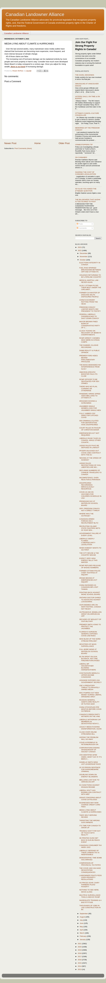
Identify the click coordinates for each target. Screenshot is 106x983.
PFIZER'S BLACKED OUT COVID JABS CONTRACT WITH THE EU (90, 453)
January (83, 939)
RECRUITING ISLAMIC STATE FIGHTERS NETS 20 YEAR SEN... (89, 528)
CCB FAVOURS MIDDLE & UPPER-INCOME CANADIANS (89, 675)
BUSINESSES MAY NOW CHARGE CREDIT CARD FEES (89, 805)
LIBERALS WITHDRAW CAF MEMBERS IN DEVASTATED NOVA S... (90, 721)
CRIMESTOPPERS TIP (84, 145)
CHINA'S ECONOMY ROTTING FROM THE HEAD (88, 302)
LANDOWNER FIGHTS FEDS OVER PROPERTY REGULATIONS (90, 877)
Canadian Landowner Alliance (35, 14)
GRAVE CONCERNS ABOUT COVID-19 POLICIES (90, 798)
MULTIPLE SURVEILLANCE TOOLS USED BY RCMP (89, 896)
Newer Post (10, 143)
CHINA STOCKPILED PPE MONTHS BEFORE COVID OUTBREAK (90, 709)
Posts (80, 224)
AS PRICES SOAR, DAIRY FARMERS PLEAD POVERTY (89, 885)
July (81, 920)
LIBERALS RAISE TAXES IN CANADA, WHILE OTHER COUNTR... (90, 440)
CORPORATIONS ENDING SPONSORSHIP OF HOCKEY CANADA (89, 750)
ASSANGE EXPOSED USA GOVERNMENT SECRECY (90, 681)
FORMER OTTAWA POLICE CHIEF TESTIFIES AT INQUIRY (89, 573)
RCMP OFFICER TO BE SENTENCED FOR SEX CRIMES (89, 381)
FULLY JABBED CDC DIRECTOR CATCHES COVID (88, 415)
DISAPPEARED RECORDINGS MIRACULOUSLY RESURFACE (86, 486)
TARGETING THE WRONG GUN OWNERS (89, 821)
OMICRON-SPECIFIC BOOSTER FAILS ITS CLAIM (88, 374)
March (82, 933)
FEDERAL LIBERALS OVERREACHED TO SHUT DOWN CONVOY (89, 316)
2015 (80, 963)
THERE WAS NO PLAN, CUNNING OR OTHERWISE (88, 388)
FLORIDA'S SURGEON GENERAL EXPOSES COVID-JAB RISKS (88, 634)
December (84, 253)
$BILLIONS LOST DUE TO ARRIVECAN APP (89, 781)
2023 (80, 247)
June (82, 923)
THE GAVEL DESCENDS (84, 75)
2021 (80, 944)
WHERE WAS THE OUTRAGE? (86, 515)
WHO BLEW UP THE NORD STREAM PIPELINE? (89, 640)
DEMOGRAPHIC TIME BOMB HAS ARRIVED (90, 859)
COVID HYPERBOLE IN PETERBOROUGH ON (88, 743)
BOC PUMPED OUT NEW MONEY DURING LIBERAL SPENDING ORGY (90, 695)
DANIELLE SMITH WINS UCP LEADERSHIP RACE (90, 763)
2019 (80, 950)
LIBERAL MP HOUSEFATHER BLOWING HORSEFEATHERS (87, 667)
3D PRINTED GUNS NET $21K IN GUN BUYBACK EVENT (89, 840)
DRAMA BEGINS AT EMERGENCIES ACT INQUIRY (88, 580)
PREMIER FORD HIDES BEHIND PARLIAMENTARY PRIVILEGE (88, 359)
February (83, 936)
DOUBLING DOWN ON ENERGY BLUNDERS (88, 775)
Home (37, 143)
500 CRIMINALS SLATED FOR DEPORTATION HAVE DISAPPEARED (88, 423)
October (83, 260)
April (82, 930)
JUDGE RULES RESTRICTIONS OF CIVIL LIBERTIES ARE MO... (90, 465)
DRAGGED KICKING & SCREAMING (88, 402)
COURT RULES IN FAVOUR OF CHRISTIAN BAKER (90, 429)
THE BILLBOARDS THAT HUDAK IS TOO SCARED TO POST (87, 200)
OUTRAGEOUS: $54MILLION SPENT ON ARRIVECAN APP (90, 614)
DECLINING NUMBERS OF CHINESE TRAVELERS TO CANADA (90, 472)
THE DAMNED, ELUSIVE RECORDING (88, 346)
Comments (82, 228)
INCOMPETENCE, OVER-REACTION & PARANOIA (89, 479)
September (84, 913)
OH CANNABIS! (81, 157)
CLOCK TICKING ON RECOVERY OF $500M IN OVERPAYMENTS (90, 333)
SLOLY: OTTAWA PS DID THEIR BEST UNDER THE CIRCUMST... (90, 287)
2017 (80, 956)
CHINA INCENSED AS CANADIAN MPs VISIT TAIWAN (88, 587)
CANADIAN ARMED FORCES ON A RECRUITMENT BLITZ (88, 521)
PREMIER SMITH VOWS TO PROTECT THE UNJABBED (90, 626)
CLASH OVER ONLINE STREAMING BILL (88, 733)
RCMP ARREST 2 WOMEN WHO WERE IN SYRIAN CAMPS (89, 340)
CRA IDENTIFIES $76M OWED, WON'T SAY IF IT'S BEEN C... (90, 757)
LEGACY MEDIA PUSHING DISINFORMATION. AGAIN (90, 728)
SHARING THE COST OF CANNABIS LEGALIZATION (85, 173)
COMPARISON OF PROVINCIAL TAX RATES (90, 864)
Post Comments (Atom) (23, 148)
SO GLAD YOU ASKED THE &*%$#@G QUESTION (85, 190)
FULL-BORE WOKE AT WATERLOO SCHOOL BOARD (88, 651)
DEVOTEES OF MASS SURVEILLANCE (87, 645)
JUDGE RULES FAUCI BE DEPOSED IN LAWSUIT (89, 446)
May (81, 927)
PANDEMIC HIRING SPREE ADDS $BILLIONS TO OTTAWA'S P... (89, 396)
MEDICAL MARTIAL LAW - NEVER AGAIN (89, 281)
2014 (80, 966)
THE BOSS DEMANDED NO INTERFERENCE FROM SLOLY (90, 367)
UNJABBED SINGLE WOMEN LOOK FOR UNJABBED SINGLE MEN (90, 408)
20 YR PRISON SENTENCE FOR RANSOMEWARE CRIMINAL (89, 769)
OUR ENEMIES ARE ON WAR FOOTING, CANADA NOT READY (90, 607)
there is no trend (17, 67)
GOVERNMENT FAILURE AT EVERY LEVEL (90, 534)
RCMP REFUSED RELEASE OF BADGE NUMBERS (90, 566)
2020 (80, 947)
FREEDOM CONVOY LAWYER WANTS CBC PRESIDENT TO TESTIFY (90, 309)
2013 (80, 969)
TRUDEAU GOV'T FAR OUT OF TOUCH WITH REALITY (90, 833)
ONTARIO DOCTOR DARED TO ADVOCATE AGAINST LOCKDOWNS (90, 599)
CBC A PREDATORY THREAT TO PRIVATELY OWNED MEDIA (89, 687)
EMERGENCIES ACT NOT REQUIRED (89, 434)
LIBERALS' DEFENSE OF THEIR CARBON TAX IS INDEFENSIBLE (89, 852)
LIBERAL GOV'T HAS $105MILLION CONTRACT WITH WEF (90, 792)
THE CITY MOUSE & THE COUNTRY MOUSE (89, 554)
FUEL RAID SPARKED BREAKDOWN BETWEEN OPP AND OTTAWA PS (90, 270)
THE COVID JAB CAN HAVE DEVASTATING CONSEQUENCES (90, 870)
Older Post (64, 143)
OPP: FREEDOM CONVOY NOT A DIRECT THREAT (89, 509)
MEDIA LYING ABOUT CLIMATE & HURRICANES (90, 811)
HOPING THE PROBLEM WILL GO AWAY (88, 738)
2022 (80, 250)
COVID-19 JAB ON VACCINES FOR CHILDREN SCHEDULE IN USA (90, 495)
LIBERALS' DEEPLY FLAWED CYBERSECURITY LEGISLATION (87, 542)
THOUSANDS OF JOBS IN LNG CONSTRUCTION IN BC (90, 907)
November (84, 256)
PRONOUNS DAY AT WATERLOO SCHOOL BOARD (88, 503)
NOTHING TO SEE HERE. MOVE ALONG (89, 891)
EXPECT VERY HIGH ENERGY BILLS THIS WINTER (88, 560)
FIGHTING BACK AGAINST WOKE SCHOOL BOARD (89, 593)
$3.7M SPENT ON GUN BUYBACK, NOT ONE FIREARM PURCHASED (89, 658)
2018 (80, 953)
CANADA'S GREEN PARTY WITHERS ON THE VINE (89, 715)
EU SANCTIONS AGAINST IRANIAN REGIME (89, 786)
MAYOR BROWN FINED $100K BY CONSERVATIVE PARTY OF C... (89, 325)
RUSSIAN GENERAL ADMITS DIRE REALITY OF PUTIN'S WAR (89, 702)
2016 (80, 960)
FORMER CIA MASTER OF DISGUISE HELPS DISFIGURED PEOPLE (89, 295)
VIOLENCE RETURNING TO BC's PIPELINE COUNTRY (90, 276)
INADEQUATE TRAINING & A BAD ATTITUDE (90, 901)
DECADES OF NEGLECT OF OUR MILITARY (90, 620)
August (82, 917)
